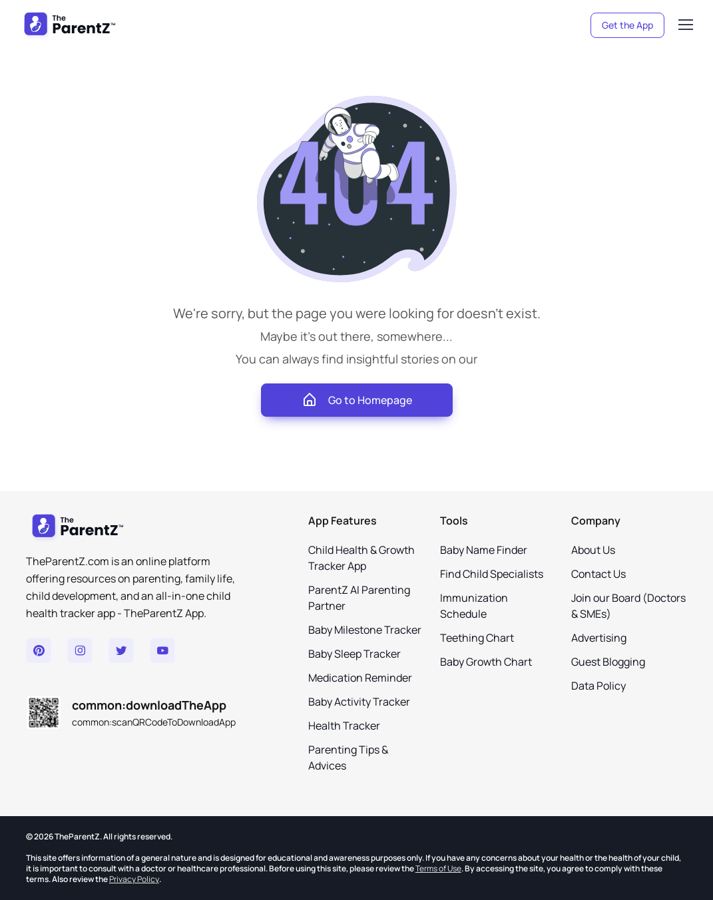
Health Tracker (344, 725)
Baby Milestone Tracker (364, 629)
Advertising (598, 637)
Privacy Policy (134, 879)
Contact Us (598, 573)
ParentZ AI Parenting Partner (359, 597)
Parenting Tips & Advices (348, 757)
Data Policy (598, 685)
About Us (593, 550)
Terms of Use (438, 868)
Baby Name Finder (483, 550)
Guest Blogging (608, 661)
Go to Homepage (357, 400)
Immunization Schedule (474, 605)
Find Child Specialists (491, 573)
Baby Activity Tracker (359, 701)
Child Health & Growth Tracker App (361, 558)
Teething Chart (477, 637)
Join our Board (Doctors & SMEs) (628, 605)
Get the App (627, 25)
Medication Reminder (360, 677)
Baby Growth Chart (486, 661)
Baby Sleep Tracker (354, 653)
